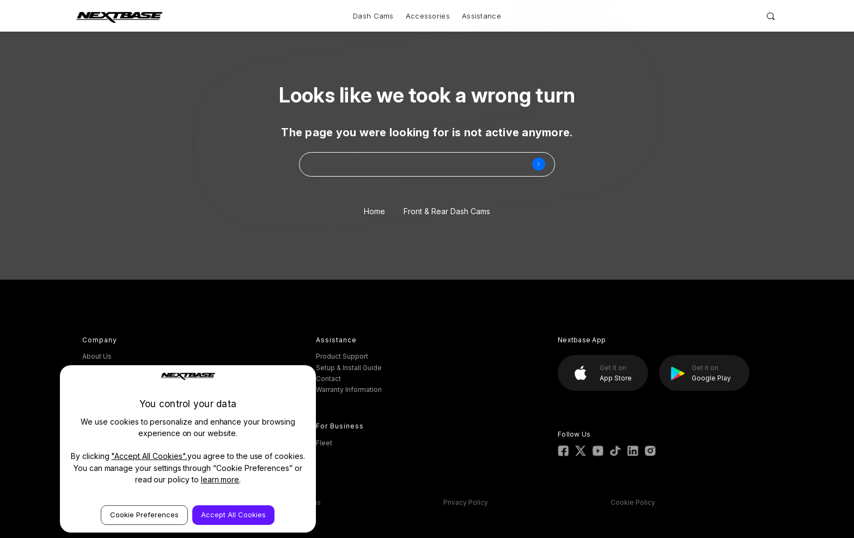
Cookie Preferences (144, 514)
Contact (328, 378)
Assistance (481, 15)
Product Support (342, 356)
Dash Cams (373, 15)
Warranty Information (349, 389)
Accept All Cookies (233, 514)
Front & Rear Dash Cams (447, 211)
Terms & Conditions (289, 502)
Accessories (428, 15)
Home (374, 211)
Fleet (324, 443)
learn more (220, 479)
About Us (97, 356)
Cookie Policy (633, 502)
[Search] (771, 16)
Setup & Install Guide (349, 368)
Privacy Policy (465, 502)
